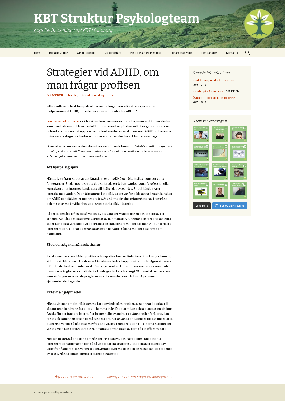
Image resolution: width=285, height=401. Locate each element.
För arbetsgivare (181, 53)
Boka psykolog (58, 53)
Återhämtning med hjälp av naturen (214, 80)
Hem (37, 53)
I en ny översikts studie (63, 121)
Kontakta (232, 53)
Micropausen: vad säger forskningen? (140, 376)
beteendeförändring (92, 95)
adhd (74, 95)
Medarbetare (112, 53)
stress (110, 95)
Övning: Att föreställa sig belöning (214, 98)
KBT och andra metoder (145, 53)
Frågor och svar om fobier (70, 376)
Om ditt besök (86, 53)
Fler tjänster (209, 53)
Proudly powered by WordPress (54, 392)
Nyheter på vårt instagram (209, 91)
